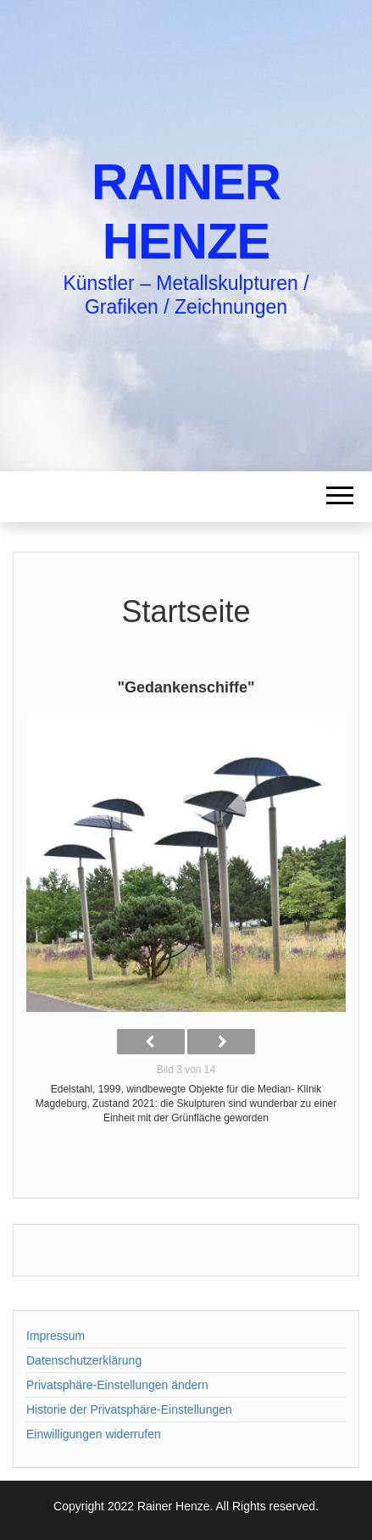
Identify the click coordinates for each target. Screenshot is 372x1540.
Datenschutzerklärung (84, 1360)
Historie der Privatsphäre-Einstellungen (129, 1409)
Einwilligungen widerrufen (93, 1434)
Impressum (55, 1336)
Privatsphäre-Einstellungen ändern (117, 1385)
